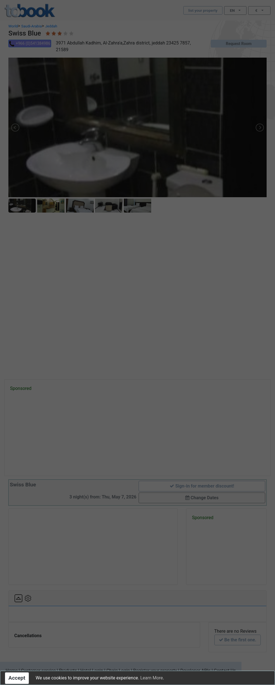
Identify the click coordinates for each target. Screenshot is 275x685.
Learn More (151, 678)
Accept (16, 678)
